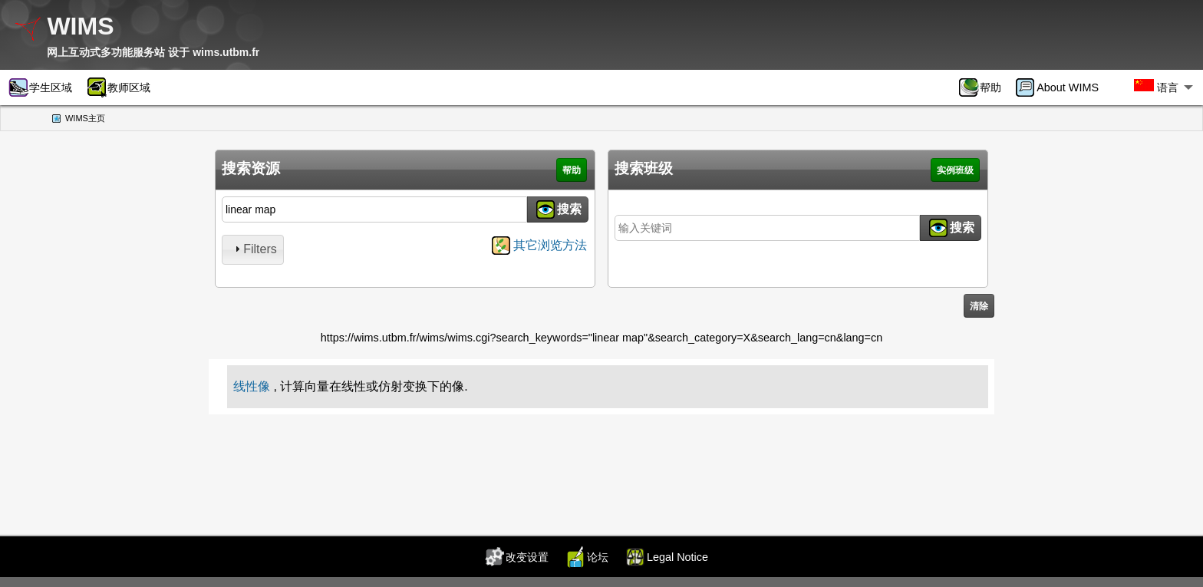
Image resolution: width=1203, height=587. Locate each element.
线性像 (251, 386)
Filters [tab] (254, 249)
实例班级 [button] (955, 170)
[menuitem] (985, 87)
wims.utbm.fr (226, 52)
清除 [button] (979, 306)
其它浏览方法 (550, 245)
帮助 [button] (571, 170)
